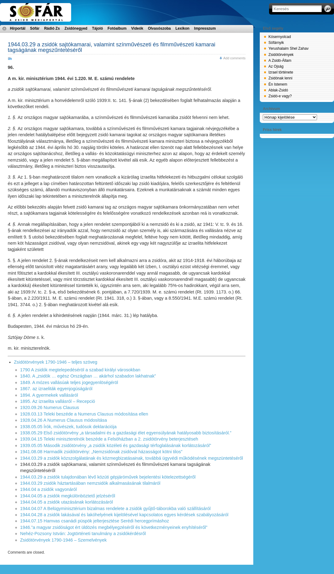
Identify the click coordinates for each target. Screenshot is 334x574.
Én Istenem (277, 84)
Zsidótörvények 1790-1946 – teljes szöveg (55, 362)
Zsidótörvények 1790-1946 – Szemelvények (63, 540)
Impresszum (205, 28)
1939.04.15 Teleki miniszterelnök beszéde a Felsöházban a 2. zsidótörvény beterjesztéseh (109, 439)
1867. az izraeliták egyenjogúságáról (56, 388)
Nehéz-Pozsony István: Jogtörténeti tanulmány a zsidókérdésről (83, 533)
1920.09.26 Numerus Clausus (49, 407)
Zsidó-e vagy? (280, 96)
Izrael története (280, 72)
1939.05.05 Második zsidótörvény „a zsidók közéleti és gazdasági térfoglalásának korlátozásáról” (115, 445)
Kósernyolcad (279, 37)
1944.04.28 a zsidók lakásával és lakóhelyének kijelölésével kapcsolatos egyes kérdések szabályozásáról (124, 514)
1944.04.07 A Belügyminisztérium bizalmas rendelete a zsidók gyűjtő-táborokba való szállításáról (115, 508)
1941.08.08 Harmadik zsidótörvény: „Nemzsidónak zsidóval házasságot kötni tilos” (101, 451)
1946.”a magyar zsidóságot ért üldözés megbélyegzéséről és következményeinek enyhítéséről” (114, 527)
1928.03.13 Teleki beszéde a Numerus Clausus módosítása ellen (84, 414)
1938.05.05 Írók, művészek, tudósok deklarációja (68, 426)
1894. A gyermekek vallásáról (49, 395)
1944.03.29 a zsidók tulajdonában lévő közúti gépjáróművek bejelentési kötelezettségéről (107, 477)
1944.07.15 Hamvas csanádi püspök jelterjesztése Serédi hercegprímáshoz (94, 520)
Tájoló (97, 28)
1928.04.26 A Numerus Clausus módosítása (63, 420)
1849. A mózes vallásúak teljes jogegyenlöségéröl (69, 382)
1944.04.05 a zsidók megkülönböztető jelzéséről (67, 495)
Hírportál (17, 28)
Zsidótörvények (280, 55)
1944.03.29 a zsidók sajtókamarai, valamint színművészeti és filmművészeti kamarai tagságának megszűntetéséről (111, 47)
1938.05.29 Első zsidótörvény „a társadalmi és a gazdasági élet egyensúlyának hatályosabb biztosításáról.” (125, 432)
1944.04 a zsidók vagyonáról (48, 489)
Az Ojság (276, 66)
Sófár (35, 28)
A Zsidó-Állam (279, 60)
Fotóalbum (117, 28)
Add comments (234, 58)
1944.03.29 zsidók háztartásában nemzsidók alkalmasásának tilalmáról (90, 483)
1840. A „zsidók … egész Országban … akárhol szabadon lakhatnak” (88, 376)
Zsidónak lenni (280, 78)
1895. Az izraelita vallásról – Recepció (57, 401)
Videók (137, 28)
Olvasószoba (159, 28)
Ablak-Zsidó (278, 90)
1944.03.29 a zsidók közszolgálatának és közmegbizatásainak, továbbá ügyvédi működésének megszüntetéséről (131, 458)
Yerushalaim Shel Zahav (288, 48)
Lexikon (182, 28)
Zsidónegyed (75, 28)
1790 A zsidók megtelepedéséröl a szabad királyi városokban (80, 369)
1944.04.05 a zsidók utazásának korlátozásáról (66, 502)
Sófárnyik (276, 42)
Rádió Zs (52, 28)
